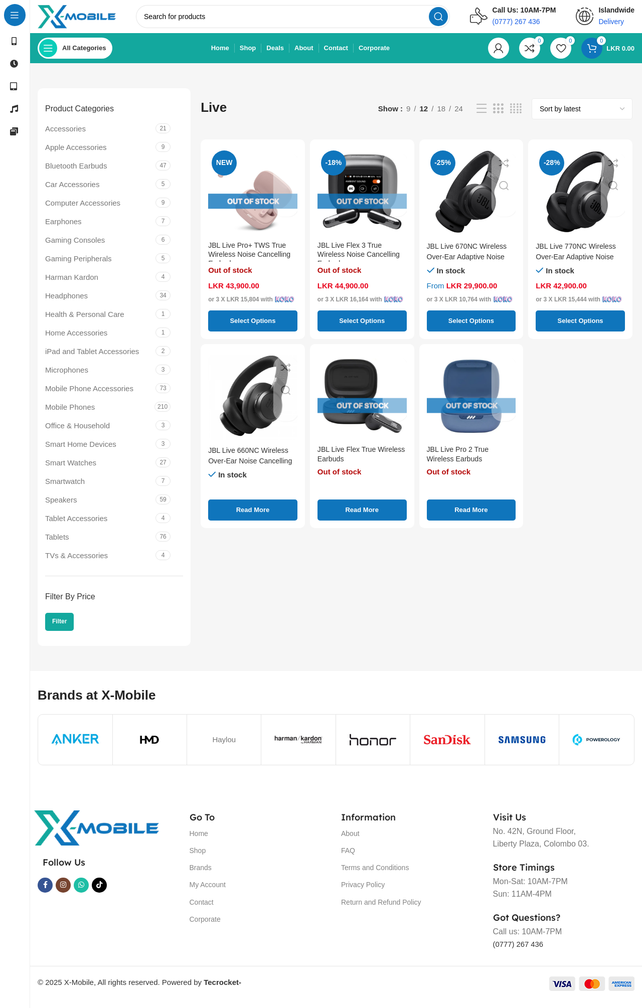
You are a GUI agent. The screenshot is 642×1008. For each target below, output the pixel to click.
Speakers (61, 506)
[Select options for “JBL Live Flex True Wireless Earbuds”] (362, 517)
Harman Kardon (71, 284)
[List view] (481, 116)
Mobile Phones (70, 414)
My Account (208, 892)
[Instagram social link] (63, 892)
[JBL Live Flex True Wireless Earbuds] (362, 403)
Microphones (66, 377)
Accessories (65, 135)
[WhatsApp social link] (81, 892)
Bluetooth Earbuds (76, 173)
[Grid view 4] (516, 116)
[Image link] (96, 834)
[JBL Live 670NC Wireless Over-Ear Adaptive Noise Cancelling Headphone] (471, 198)
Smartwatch (65, 488)
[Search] (302, 20)
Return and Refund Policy (381, 909)
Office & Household (77, 432)
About (350, 840)
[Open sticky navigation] (75, 55)
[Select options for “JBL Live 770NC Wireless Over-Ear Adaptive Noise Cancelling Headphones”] (580, 328)
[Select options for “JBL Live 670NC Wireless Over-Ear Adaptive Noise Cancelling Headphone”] (471, 328)
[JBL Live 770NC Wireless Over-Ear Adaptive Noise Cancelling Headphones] (580, 198)
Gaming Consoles (75, 247)
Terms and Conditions (375, 875)
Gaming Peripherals (78, 265)
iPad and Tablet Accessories (92, 358)
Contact (202, 909)
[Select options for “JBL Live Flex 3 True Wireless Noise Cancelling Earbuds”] (362, 328)
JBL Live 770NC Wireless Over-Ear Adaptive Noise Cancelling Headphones (578, 263)
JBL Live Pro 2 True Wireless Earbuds (460, 462)
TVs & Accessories (76, 562)
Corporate (205, 926)
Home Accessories (76, 339)
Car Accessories (72, 191)
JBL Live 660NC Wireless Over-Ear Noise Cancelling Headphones (252, 467)
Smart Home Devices (80, 451)
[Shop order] (582, 115)
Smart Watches (70, 469)
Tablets (57, 544)
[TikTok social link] (99, 892)
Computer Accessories (82, 210)
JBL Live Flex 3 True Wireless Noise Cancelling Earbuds (361, 263)
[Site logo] (86, 19)
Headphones (66, 302)
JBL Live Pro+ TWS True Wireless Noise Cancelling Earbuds (251, 263)
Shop (198, 858)
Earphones (63, 228)
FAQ (348, 858)
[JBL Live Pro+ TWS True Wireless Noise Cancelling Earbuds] (252, 198)
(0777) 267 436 (520, 951)
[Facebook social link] (45, 892)
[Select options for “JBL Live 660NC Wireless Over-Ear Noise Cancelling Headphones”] (252, 517)
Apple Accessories (76, 154)
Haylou (224, 746)
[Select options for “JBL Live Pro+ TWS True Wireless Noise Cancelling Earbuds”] (252, 328)
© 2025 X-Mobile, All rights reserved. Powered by (139, 989)
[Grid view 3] (498, 116)
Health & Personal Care (84, 321)
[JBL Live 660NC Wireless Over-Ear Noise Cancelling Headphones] (252, 403)
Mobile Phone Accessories (89, 395)
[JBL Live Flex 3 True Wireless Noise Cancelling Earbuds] (362, 198)
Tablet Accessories (76, 525)
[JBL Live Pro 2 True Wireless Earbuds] (471, 403)
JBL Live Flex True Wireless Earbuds (348, 462)
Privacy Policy (363, 892)
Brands (201, 875)
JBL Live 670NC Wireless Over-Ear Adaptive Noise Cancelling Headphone (469, 263)
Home (199, 840)
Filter (59, 628)
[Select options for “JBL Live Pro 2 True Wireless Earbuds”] (471, 517)
